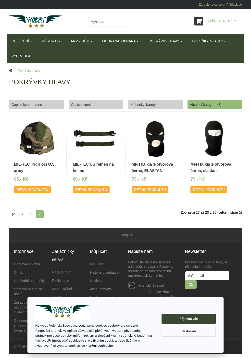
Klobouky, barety (143, 105)
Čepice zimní (81, 105)
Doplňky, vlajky (209, 41)
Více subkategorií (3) (206, 105)
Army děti (81, 41)
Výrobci (57, 296)
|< (13, 214)
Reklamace (60, 280)
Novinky (96, 280)
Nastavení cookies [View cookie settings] (104, 297)
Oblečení (22, 41)
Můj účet (96, 263)
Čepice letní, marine (27, 105)
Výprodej (21, 56)
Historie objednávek (105, 272)
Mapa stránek (62, 288)
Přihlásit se (234, 4)
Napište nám (61, 271)
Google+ (125, 235)
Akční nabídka (101, 288)
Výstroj (51, 41)
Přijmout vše (189, 319)
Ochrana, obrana (120, 41)
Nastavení (188, 331)
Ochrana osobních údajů (28, 290)
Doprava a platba (27, 263)
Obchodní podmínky (29, 280)
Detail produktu (32, 190)
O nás (18, 272)
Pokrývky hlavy (165, 41)
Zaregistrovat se (210, 4)
